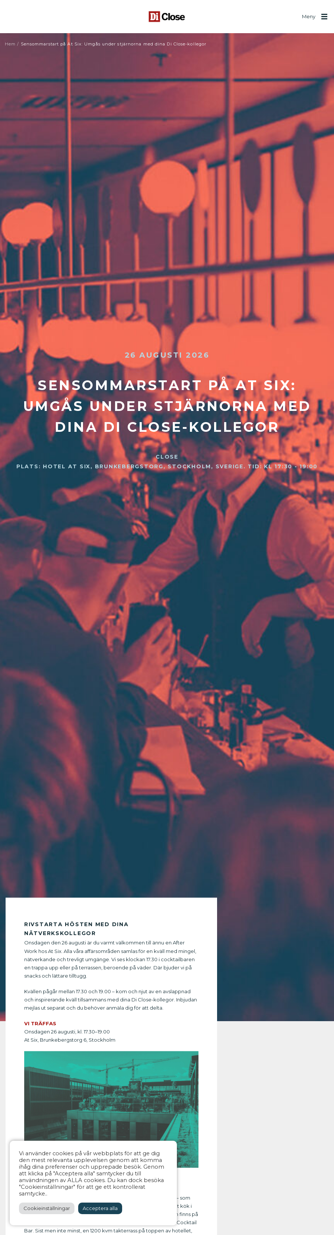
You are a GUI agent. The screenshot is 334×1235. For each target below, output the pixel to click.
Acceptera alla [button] (100, 1208)
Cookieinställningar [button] (46, 1208)
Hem (10, 44)
